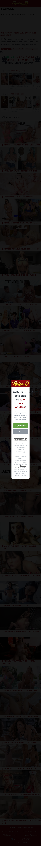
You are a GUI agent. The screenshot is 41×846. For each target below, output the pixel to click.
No (20, 431)
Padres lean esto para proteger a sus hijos (20, 439)
